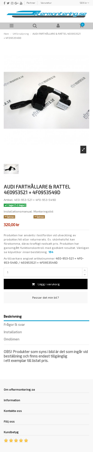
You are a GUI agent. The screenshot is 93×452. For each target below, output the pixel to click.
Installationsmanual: (18, 211)
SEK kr (84, 2)
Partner (31, 2)
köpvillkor (15, 252)
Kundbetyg (11, 432)
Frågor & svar (14, 325)
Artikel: (8, 199)
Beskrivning (13, 316)
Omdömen (11, 339)
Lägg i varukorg (45, 284)
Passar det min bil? (45, 297)
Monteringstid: (43, 211)
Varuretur (46, 2)
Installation (13, 332)
